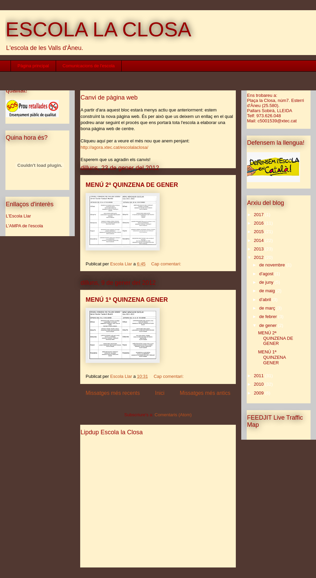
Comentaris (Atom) (173, 414)
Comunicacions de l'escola (89, 65)
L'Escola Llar (18, 215)
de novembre (272, 264)
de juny (267, 282)
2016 (259, 223)
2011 (259, 375)
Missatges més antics (205, 393)
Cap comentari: (166, 263)
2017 (259, 214)
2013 (259, 248)
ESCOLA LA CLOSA (98, 29)
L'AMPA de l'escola (24, 225)
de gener (268, 325)
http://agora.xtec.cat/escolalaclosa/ (114, 147)
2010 (259, 384)
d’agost (267, 273)
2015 (259, 231)
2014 (259, 240)
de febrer (268, 316)
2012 (259, 257)
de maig (267, 290)
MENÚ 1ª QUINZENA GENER (127, 299)
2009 (259, 393)
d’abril (265, 299)
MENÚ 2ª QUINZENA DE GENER (132, 184)
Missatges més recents (113, 393)
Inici (159, 393)
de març (268, 308)
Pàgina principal (33, 65)
